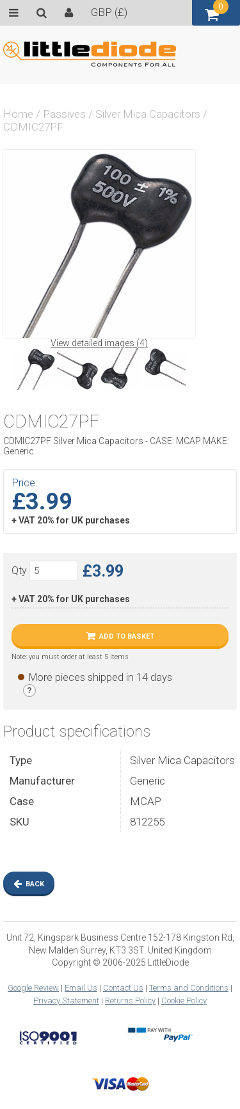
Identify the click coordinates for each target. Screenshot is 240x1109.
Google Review (33, 988)
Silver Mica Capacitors (147, 114)
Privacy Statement (66, 1000)
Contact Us (123, 988)
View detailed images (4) (99, 343)
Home (18, 114)
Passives (64, 114)
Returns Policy (130, 1000)
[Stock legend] (29, 690)
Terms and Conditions (188, 988)
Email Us (81, 988)
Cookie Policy (184, 1000)
